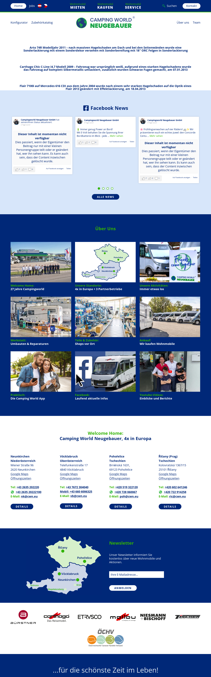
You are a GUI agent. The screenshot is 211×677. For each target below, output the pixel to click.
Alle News (105, 197)
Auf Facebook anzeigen (55, 168)
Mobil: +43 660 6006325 (76, 492)
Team (196, 22)
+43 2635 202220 (28, 487)
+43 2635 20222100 (26, 492)
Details (22, 506)
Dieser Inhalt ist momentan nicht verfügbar (42, 136)
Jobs (32, 6)
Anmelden (123, 588)
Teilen (68, 168)
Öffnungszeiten (21, 478)
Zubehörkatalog (42, 22)
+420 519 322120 (126, 487)
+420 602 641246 (176, 487)
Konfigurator (19, 22)
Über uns (183, 22)
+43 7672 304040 (77, 487)
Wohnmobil (78, 6)
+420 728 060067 (123, 492)
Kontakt (191, 6)
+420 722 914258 (172, 492)
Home (18, 6)
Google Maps (19, 474)
